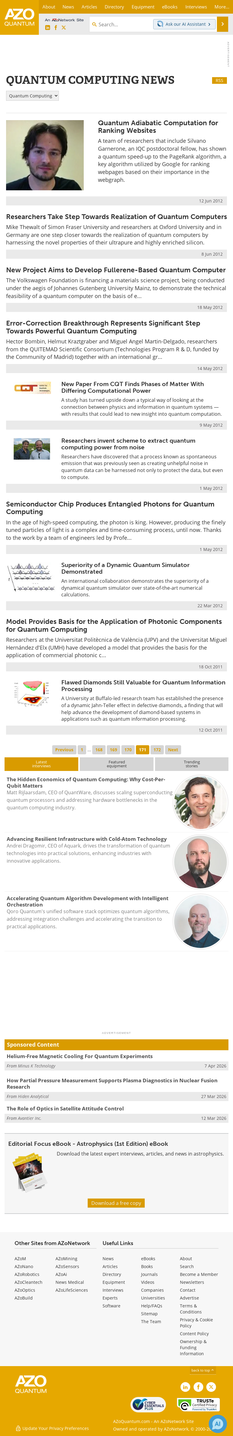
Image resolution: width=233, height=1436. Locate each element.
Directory (112, 1274)
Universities (153, 1298)
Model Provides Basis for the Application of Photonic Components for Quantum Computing (114, 625)
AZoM (20, 1258)
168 (99, 749)
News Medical (70, 1282)
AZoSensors (67, 1266)
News (108, 1258)
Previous (64, 749)
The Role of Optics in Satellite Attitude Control (65, 1108)
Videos (147, 1282)
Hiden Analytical (33, 1096)
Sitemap (149, 1313)
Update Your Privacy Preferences (52, 1428)
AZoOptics (25, 1290)
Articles (110, 1266)
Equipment (114, 1282)
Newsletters (192, 1282)
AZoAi (61, 1274)
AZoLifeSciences (72, 1290)
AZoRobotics (27, 1274)
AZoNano (24, 1266)
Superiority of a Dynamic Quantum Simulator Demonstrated (125, 568)
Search (187, 1266)
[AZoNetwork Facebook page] (55, 28)
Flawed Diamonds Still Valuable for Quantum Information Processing (143, 686)
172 (157, 749)
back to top (202, 1370)
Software (111, 1306)
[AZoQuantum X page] (63, 28)
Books (147, 1266)
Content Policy (194, 1333)
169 (113, 749)
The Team (151, 1321)
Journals (149, 1274)
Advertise (189, 1298)
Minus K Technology (36, 1066)
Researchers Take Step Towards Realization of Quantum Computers (116, 216)
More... (221, 7)
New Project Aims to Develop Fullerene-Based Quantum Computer (116, 270)
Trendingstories (192, 764)
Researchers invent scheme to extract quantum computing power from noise (128, 444)
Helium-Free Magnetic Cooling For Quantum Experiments (80, 1056)
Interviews (113, 1290)
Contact (187, 1290)
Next (173, 749)
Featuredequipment (117, 764)
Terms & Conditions (191, 1309)
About (186, 1258)
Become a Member (199, 1274)
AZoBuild (24, 1298)
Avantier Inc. (30, 1118)
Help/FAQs (151, 1306)
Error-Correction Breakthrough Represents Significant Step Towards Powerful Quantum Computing (103, 327)
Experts (110, 1298)
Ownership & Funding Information (193, 1347)
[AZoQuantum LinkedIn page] (47, 28)
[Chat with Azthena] (218, 1424)
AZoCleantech (28, 1282)
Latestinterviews (41, 764)
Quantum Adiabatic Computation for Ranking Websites (158, 127)
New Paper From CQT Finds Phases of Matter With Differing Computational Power (132, 387)
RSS (219, 80)
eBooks (148, 1258)
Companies (152, 1290)
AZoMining (66, 1258)
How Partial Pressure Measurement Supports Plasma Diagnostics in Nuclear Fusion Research (112, 1083)
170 (128, 749)
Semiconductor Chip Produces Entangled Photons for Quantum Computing (110, 508)
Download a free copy (116, 1203)
